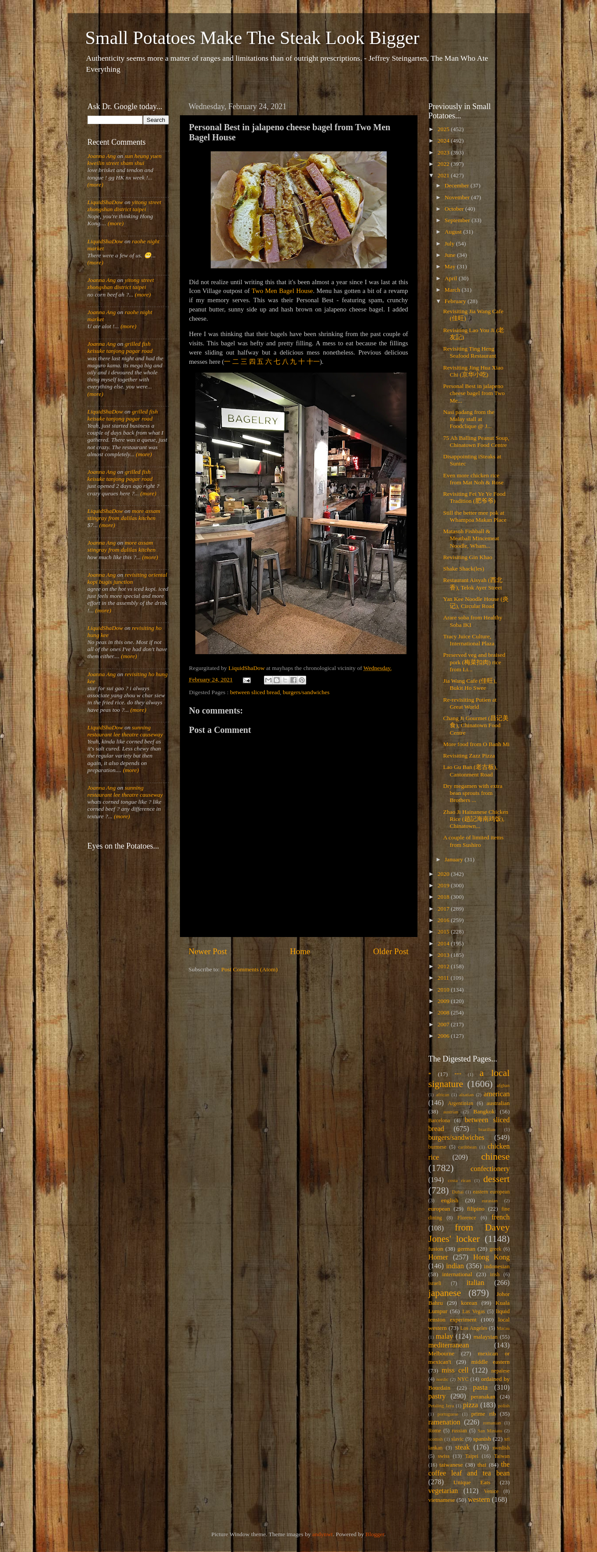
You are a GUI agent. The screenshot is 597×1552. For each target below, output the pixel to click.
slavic (457, 1439)
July (450, 243)
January (455, 859)
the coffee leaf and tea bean (469, 1468)
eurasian (490, 1200)
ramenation (445, 1422)
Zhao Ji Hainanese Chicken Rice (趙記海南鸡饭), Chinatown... (475, 819)
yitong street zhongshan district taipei (124, 205)
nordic (442, 1379)
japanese (445, 1293)
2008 (443, 1012)
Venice (491, 1491)
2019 (443, 885)
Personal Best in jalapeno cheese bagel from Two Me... (474, 393)
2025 (443, 129)
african (442, 1094)
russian (459, 1431)
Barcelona (439, 1120)
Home (300, 951)
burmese (438, 1147)
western (479, 1500)
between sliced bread (255, 692)
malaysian (485, 1336)
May (451, 266)
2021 (443, 175)
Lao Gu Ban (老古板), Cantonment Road (470, 770)
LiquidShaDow (105, 202)
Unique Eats (472, 1482)
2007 (443, 1024)
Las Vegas (473, 1311)
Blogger (375, 1534)
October (455, 208)
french (500, 1217)
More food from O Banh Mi (476, 744)
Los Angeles (473, 1328)
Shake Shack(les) (463, 568)
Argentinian (460, 1103)
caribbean (467, 1146)
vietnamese (442, 1500)
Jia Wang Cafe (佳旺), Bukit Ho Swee (470, 684)
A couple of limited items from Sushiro (473, 841)
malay (444, 1336)
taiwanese (451, 1464)
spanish (482, 1438)
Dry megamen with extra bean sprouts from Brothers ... (472, 793)
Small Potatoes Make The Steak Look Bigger (252, 38)
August (454, 231)
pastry (437, 1396)
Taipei (471, 1456)
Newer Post (208, 951)
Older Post (390, 951)
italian (475, 1283)
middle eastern (490, 1361)
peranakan (483, 1396)
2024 (443, 140)
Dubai (457, 1191)
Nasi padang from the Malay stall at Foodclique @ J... (468, 419)
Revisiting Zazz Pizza (469, 755)
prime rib (483, 1413)
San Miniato (490, 1430)
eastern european (491, 1192)
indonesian (497, 1266)
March (453, 289)
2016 (443, 920)
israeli (435, 1283)
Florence (467, 1218)
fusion (436, 1248)
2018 (443, 896)
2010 (443, 989)
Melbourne (441, 1353)
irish (495, 1274)
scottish (436, 1439)
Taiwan (502, 1456)
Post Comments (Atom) (249, 969)
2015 (443, 931)
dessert (496, 1179)
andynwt (322, 1534)
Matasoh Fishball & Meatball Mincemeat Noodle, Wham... (471, 538)
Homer (438, 1257)
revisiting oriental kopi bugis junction (128, 578)
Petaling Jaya (441, 1405)
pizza (470, 1405)
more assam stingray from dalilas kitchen (124, 514)
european (439, 1208)
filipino (475, 1208)
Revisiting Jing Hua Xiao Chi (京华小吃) (473, 371)
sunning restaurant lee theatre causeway (125, 731)
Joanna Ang (102, 156)
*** (457, 1074)
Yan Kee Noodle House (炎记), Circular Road (476, 602)
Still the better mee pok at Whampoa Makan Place (474, 516)
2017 (443, 908)
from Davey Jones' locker (469, 1233)
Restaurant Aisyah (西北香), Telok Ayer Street (472, 583)
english (449, 1200)
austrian (450, 1111)
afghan (503, 1085)
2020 (443, 874)
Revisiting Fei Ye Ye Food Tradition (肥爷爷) (474, 497)
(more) (95, 184)
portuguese (448, 1414)
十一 (313, 361)
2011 (443, 977)
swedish (500, 1448)
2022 (443, 164)
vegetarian (443, 1491)
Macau (503, 1328)
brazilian (487, 1129)
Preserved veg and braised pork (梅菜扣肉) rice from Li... (474, 662)
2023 (443, 152)
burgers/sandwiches (306, 692)
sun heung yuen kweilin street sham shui (125, 159)
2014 (443, 943)
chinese (495, 1156)
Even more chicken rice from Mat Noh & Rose (473, 479)
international (457, 1274)
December (458, 185)
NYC (463, 1379)
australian (498, 1103)
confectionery (490, 1169)
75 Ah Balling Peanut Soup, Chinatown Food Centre (476, 441)
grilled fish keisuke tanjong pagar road (120, 347)
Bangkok (484, 1111)
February (456, 301)
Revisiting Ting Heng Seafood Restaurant (469, 352)
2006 (443, 1035)
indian (455, 1266)
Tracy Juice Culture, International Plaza (468, 640)
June (451, 255)
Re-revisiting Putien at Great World (469, 703)
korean (469, 1302)
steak (462, 1447)
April (452, 278)
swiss (443, 1456)
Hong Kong (491, 1257)
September (458, 220)
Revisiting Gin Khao (467, 557)
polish (503, 1405)
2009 (443, 1001)
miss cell (455, 1370)
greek (496, 1249)
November (458, 197)
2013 (443, 955)
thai (481, 1464)
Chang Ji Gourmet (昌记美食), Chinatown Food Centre (476, 725)
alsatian (466, 1094)
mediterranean (449, 1345)
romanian (492, 1422)
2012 (443, 966)
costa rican (459, 1180)
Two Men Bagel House (282, 290)
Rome (435, 1431)
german (466, 1248)
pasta (480, 1387)
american (496, 1094)
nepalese (500, 1371)
